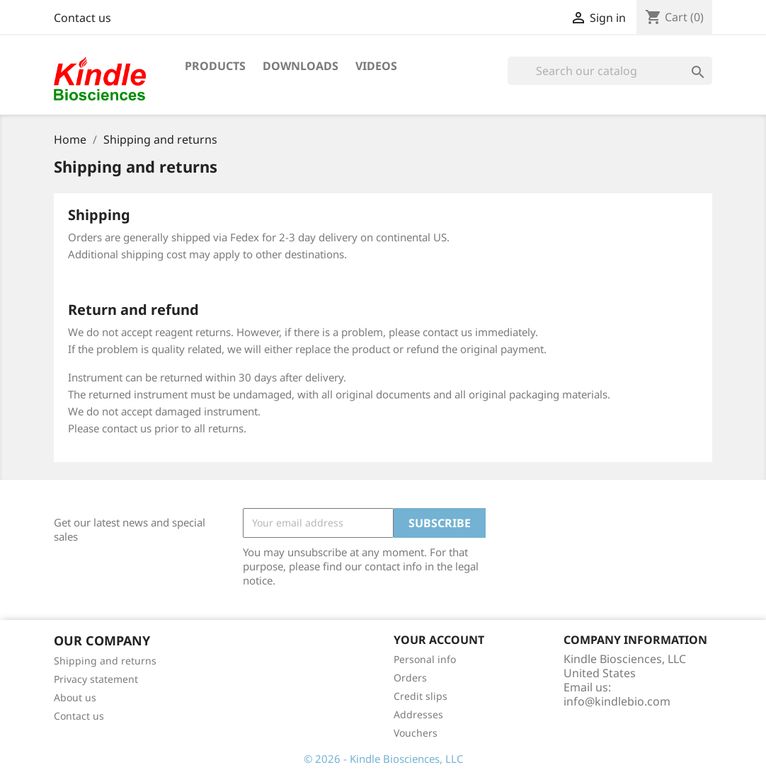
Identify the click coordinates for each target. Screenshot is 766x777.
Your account (439, 640)
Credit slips (420, 696)
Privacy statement (96, 679)
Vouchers (416, 732)
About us (75, 697)
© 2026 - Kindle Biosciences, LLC (383, 759)
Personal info (425, 659)
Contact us (82, 17)
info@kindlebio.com (617, 701)
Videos (376, 66)
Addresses (418, 714)
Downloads (300, 66)
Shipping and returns (105, 660)
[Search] (610, 71)
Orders (410, 677)
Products (215, 66)
